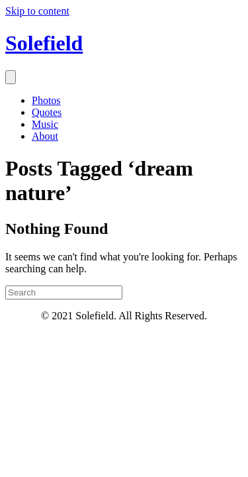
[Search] (63, 292)
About (45, 136)
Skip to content (37, 11)
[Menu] (10, 77)
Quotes (47, 112)
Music (45, 124)
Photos (46, 100)
